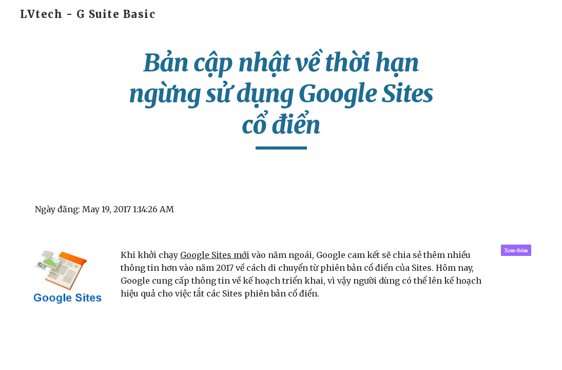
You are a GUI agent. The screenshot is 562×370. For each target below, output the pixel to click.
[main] (281, 98)
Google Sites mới (214, 255)
